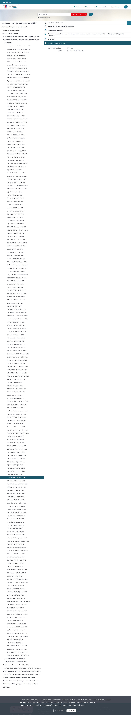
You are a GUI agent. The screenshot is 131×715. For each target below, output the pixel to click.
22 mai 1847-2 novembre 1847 (16, 290)
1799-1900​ (9, 43)
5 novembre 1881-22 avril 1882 (16, 493)
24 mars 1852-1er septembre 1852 (17, 316)
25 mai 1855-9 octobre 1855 (15, 335)
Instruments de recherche (11, 30)
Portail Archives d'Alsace (82, 7)
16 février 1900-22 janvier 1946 (15, 658)
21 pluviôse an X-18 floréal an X (16, 65)
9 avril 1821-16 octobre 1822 (15, 144)
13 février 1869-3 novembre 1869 (17, 411)
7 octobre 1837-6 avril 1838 (15, 214)
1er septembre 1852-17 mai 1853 (17, 319)
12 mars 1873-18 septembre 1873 (17, 430)
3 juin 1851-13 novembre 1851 (16, 309)
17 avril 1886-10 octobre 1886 (16, 522)
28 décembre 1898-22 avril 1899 (17, 649)
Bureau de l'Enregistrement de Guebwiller (15, 27)
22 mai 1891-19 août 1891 (15, 566)
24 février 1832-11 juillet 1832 (16, 182)
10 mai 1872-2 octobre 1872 (15, 424)
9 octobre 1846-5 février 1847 (16, 284)
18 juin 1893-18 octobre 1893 (16, 589)
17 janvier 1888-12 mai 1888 (15, 535)
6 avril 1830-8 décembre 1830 (16, 173)
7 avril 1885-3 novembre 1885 (16, 516)
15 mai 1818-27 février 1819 (15, 135)
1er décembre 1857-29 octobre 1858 (18, 354)
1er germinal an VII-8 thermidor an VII (18, 46)
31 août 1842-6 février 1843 (15, 252)
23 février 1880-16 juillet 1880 (16, 481)
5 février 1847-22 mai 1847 (15, 287)
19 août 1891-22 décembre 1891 (17, 570)
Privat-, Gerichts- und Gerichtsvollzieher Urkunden (20, 677)
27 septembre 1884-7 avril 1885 (16, 512)
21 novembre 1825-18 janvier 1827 (17, 154)
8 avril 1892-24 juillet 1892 (15, 576)
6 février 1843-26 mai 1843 (15, 255)
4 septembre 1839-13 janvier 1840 (17, 230)
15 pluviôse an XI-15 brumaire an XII (18, 71)
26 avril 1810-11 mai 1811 (15, 109)
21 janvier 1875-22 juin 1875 (15, 443)
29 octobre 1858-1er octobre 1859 (17, 357)
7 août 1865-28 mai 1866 (14, 395)
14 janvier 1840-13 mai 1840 (15, 233)
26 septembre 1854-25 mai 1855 (17, 331)
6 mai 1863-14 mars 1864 (15, 385)
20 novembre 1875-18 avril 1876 (17, 449)
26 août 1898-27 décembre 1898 (17, 646)
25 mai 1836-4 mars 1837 (15, 205)
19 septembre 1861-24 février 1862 (18, 376)
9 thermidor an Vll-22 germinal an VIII (18, 49)
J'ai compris (71, 710)
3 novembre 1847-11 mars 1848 (16, 293)
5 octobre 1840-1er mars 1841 (16, 239)
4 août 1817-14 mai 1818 (14, 131)
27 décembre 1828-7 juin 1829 (16, 166)
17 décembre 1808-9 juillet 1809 (17, 103)
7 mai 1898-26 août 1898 (14, 643)
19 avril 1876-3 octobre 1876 (15, 452)
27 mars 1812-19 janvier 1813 (16, 116)
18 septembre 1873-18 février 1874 (18, 433)
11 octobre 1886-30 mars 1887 (16, 525)
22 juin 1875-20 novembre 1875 (16, 446)
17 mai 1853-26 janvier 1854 (15, 322)
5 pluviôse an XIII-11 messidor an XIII (18, 81)
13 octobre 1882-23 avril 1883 (16, 500)
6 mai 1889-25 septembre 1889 (16, 547)
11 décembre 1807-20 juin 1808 (16, 97)
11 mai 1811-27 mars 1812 (15, 112)
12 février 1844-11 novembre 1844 (17, 265)
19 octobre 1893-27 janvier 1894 (17, 592)
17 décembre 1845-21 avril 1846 (17, 278)
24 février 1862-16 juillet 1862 (16, 379)
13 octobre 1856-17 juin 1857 (16, 347)
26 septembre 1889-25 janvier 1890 (18, 550)
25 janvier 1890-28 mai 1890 (15, 554)
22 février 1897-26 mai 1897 (15, 630)
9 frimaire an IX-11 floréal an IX (16, 55)
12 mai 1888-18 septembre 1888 (17, 538)
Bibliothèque (116, 7)
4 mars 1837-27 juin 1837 (15, 208)
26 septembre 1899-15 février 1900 (18, 655)
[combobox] (79, 14)
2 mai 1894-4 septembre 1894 (16, 598)
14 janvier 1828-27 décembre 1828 (17, 163)
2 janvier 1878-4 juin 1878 (15, 465)
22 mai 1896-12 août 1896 (15, 620)
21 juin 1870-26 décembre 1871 (16, 417)
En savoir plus (59, 710)
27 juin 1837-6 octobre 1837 (15, 211)
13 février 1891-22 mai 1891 (15, 563)
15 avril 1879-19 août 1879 (15, 474)
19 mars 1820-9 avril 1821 (15, 141)
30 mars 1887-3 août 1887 (15, 528)
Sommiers (6, 687)
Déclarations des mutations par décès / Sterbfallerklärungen (23, 681)
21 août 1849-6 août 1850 (15, 303)
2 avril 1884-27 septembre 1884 (16, 509)
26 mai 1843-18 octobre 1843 (16, 258)
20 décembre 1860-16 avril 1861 (17, 370)
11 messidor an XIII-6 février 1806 (17, 84)
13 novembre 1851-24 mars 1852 (17, 312)
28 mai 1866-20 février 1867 (15, 398)
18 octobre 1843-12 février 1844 (17, 262)
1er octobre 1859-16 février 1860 (17, 360)
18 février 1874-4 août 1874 (15, 436)
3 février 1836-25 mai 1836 (15, 201)
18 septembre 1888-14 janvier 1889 (18, 541)
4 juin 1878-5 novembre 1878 (16, 468)
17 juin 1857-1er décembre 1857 (17, 351)
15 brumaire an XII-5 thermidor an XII (18, 74)
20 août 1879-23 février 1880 (16, 477)
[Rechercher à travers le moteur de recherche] (55, 14)
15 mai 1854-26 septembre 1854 (17, 328)
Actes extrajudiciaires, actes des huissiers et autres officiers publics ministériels (23, 671)
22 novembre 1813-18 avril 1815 (17, 122)
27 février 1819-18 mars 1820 (16, 138)
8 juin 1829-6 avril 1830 (14, 170)
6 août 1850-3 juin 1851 (14, 306)
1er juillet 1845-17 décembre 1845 (17, 274)
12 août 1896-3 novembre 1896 (16, 623)
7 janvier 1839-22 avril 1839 (15, 224)
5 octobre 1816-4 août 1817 (15, 128)
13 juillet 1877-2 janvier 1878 (16, 462)
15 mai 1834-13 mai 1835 (14, 195)
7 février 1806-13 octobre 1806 (16, 87)
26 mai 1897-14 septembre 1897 (17, 633)
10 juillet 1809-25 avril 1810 (15, 106)
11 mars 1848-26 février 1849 (16, 297)
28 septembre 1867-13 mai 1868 (17, 404)
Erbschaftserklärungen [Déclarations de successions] (21, 684)
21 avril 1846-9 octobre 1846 (15, 281)
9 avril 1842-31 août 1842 (15, 249)
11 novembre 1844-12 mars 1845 (17, 268)
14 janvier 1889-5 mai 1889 (15, 544)
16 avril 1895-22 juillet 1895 (15, 608)
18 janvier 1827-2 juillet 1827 (16, 157)
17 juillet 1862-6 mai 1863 (15, 382)
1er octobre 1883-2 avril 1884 (16, 506)
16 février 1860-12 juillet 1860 (16, 363)
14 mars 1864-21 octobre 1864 (16, 389)
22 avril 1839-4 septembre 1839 (16, 227)
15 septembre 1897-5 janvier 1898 (17, 636)
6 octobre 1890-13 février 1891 (16, 560)
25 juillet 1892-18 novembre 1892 (17, 579)
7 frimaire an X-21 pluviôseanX (16, 62)
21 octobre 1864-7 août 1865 (16, 392)
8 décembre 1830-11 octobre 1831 (17, 176)
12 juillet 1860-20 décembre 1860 (17, 366)
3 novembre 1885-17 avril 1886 (16, 519)
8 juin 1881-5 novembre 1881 (16, 490)
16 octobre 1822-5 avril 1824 (15, 147)
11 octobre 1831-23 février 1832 (17, 179)
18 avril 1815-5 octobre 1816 (15, 125)
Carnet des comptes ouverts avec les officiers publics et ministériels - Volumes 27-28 (23, 674)
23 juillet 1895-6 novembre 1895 (17, 611)
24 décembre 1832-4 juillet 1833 (17, 189)
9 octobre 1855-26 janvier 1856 (16, 338)
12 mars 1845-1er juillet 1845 (16, 271)
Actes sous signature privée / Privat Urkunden (19, 665)
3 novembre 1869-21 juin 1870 (16, 414)
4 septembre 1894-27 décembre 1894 (18, 601)
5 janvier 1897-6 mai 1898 (15, 639)
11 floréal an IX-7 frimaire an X (16, 58)
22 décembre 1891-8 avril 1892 (16, 573)
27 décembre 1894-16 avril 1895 (17, 604)
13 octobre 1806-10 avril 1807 (16, 90)
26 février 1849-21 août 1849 (16, 300)
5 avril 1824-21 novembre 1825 (16, 151)
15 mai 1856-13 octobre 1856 (16, 344)
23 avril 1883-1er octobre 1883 (16, 503)
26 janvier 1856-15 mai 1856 (15, 341)
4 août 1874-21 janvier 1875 (15, 439)
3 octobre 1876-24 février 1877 (16, 455)
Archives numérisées (100, 7)
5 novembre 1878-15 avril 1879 (16, 471)
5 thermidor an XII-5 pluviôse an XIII (18, 78)
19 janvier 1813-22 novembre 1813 (17, 119)
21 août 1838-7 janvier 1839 (15, 220)
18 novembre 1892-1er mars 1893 (17, 582)
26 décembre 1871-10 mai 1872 (16, 420)
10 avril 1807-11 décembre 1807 (17, 93)
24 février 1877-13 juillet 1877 (16, 458)
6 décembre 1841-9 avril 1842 (16, 246)
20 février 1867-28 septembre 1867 (18, 401)
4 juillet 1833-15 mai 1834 (15, 192)
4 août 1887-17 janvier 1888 (15, 531)
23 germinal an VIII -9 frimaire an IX (18, 52)
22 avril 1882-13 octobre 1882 (16, 497)
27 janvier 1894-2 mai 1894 (15, 595)
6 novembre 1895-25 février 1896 (17, 614)
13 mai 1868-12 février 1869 (15, 408)
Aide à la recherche (45, 17)
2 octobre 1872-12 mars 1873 (16, 427)
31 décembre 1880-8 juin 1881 (16, 487)
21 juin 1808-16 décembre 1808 (16, 100)
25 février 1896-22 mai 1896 (15, 617)
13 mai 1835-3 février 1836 (15, 198)
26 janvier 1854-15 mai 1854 (15, 325)
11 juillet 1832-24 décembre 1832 (17, 185)
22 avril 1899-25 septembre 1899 (17, 652)
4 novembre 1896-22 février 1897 (17, 627)
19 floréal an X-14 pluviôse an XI (17, 68)
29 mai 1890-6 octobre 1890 (15, 557)
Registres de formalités (10, 33)
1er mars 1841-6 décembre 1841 (17, 243)
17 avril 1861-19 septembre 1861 (17, 373)
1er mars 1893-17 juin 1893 (15, 585)
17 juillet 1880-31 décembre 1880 (17, 484)
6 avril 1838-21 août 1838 (15, 217)
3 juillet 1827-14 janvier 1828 (16, 160)
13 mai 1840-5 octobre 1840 (15, 236)
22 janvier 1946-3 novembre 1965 (16, 662)
